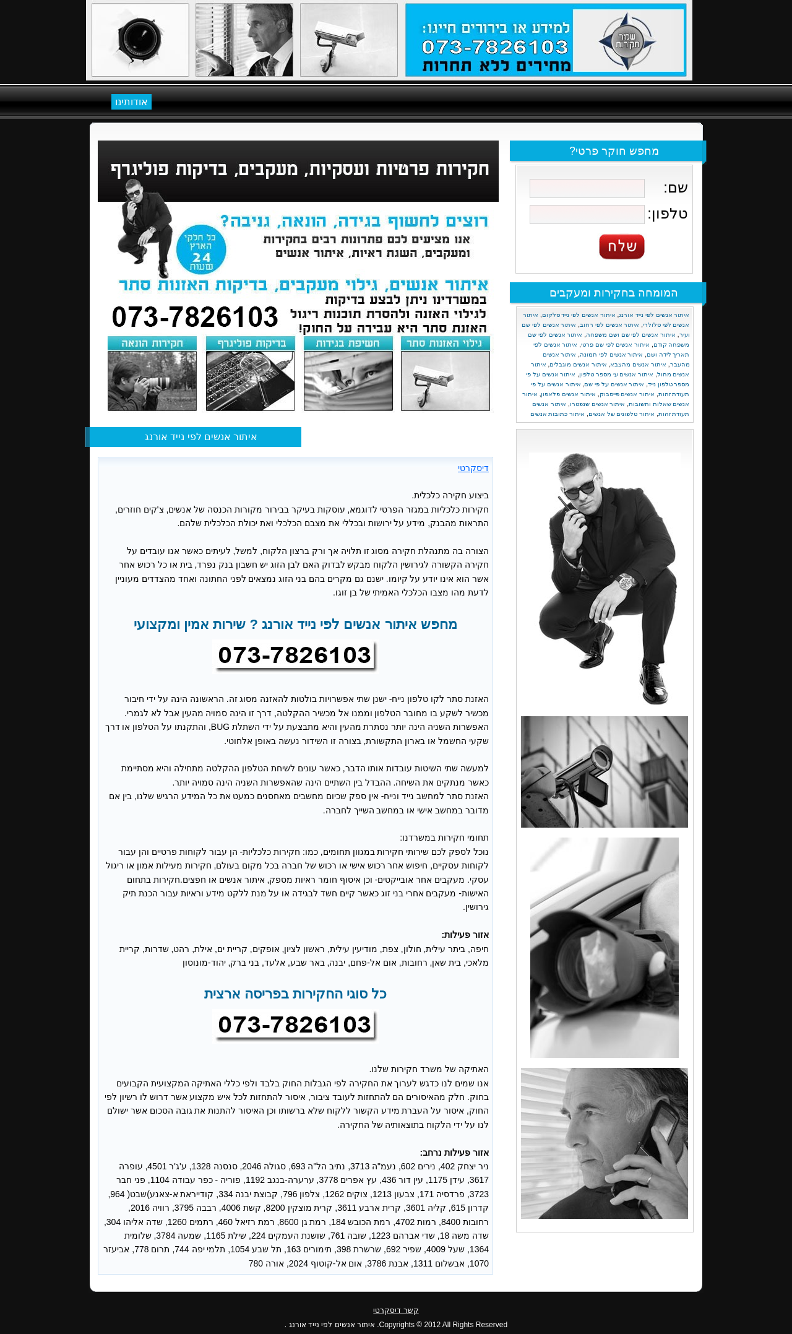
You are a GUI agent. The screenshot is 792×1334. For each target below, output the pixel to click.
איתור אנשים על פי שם (614, 384)
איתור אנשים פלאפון (568, 394)
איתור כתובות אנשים (557, 413)
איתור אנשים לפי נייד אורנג (654, 314)
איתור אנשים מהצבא (638, 364)
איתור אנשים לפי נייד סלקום (579, 314)
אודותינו (131, 102)
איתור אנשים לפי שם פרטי (615, 344)
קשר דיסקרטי (395, 1310)
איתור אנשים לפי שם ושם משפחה (631, 334)
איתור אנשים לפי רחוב (609, 324)
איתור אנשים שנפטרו (598, 404)
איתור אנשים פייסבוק (627, 394)
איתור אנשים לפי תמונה (611, 354)
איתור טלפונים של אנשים (621, 413)
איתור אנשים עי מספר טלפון (616, 374)
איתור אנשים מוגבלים (578, 364)
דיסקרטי (473, 468)
